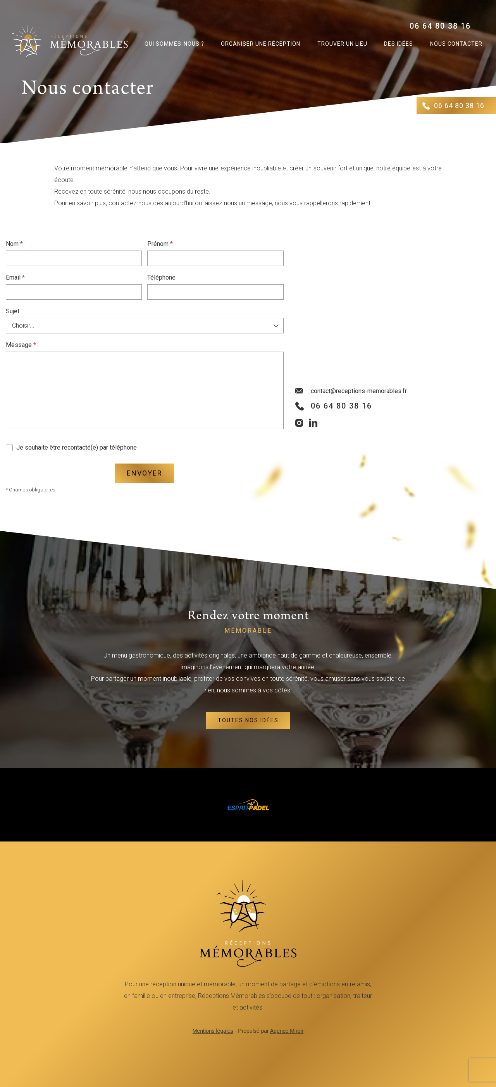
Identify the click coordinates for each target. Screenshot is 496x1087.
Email (15, 277)
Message (21, 345)
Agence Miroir (286, 1031)
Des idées (398, 44)
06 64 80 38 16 (440, 26)
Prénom (160, 243)
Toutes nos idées (248, 720)
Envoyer (144, 473)
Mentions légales (213, 1031)
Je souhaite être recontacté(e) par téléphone (71, 447)
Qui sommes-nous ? (174, 44)
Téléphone (161, 277)
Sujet (12, 311)
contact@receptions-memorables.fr (359, 391)
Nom (14, 243)
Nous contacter (456, 44)
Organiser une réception (260, 44)
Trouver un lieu (342, 44)
